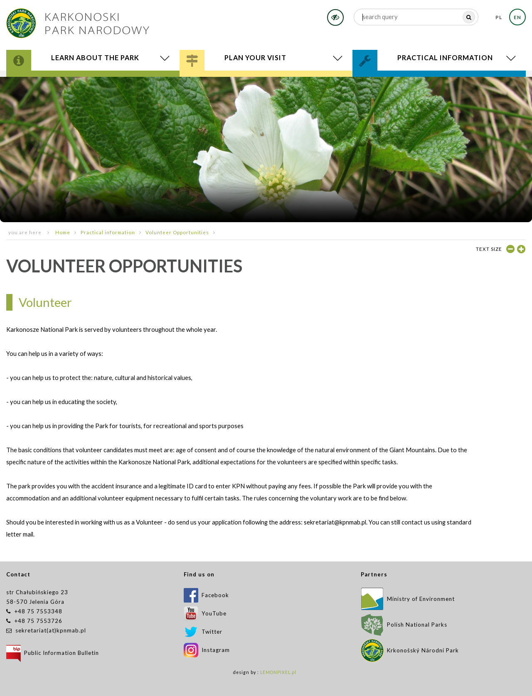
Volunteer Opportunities (177, 232)
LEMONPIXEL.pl (278, 672)
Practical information (108, 232)
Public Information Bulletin (52, 652)
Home (62, 232)
